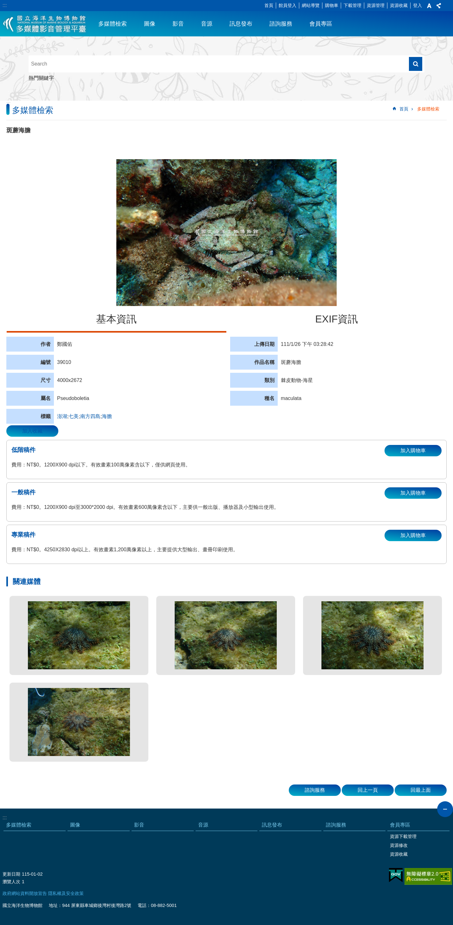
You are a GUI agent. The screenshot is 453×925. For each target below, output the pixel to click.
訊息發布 (241, 24)
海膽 (107, 416)
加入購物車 (413, 450)
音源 (206, 24)
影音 (178, 24)
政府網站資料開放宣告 (25, 893)
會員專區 (320, 24)
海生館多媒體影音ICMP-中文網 (45, 23)
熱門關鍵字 (41, 78)
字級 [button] (429, 5)
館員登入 (287, 5)
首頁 (268, 5)
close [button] (445, 809)
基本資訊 (116, 319)
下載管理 (352, 5)
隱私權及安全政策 (66, 893)
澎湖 (62, 416)
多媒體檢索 (112, 24)
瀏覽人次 (11, 881)
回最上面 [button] (421, 790)
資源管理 (376, 5)
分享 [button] (438, 5)
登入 (417, 5)
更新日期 (11, 874)
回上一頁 (368, 790)
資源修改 (399, 845)
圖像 (149, 24)
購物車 (331, 5)
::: (5, 5)
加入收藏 (32, 431)
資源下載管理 (403, 836)
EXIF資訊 (336, 319)
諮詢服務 (280, 24)
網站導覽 (311, 5)
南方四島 (90, 416)
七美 (73, 416)
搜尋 (415, 64)
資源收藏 (399, 5)
